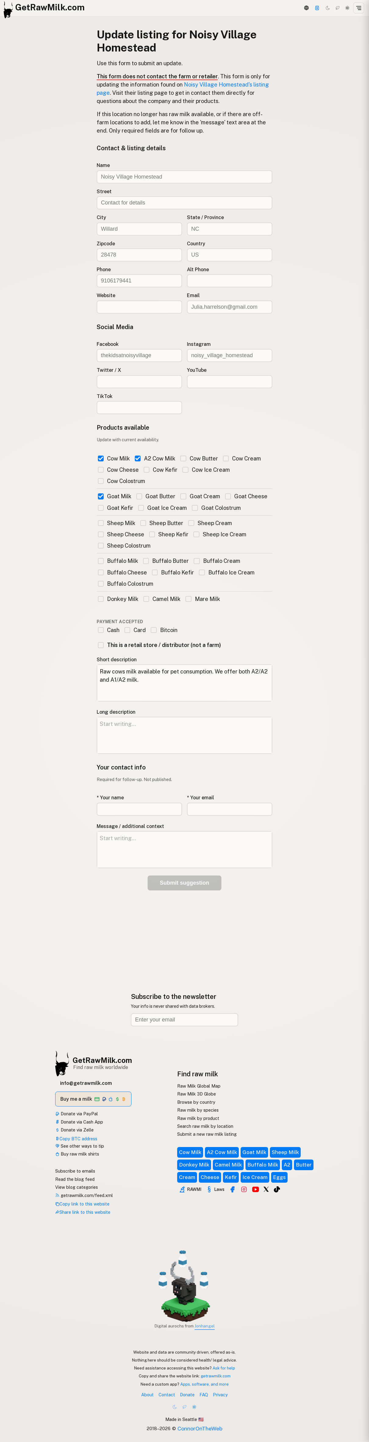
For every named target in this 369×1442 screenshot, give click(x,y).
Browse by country (196, 1102)
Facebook (108, 344)
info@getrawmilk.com (86, 1083)
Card (135, 630)
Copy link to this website (82, 1203)
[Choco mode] (337, 8)
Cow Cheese (118, 470)
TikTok (105, 396)
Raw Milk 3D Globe (196, 1093)
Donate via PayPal (76, 1113)
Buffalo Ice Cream (226, 572)
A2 (287, 1165)
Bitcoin (164, 630)
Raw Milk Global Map (198, 1086)
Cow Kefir (160, 470)
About (147, 1394)
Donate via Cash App (79, 1121)
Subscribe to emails (75, 1171)
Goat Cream (200, 496)
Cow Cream (242, 458)
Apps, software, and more (204, 1384)
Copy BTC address (76, 1138)
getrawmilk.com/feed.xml (84, 1195)
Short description (117, 659)
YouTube (196, 370)
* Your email (200, 798)
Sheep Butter (161, 523)
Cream (187, 1177)
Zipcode (106, 244)
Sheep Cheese (121, 534)
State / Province (205, 217)
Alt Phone (198, 269)
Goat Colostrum (216, 508)
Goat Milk (114, 496)
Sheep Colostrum (124, 545)
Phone (104, 269)
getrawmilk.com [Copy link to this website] (216, 1375)
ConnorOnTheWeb (199, 1428)
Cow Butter (199, 458)
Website (106, 295)
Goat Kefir (115, 508)
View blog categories (76, 1187)
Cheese (210, 1177)
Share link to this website (82, 1212)
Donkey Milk (118, 599)
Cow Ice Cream (206, 470)
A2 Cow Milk (155, 458)
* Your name (110, 798)
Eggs (279, 1177)
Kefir (231, 1177)
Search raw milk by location (205, 1126)
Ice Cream (254, 1177)
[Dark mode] (328, 8)
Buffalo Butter (166, 561)
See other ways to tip (79, 1146)
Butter (304, 1165)
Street (104, 191)
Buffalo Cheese (122, 572)
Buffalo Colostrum (125, 584)
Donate (187, 1394)
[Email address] (184, 1019)
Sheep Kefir (168, 534)
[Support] (317, 8)
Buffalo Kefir (173, 572)
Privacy (220, 1394)
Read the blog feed (75, 1179)
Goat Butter (155, 496)
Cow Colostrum (121, 481)
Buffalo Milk (118, 561)
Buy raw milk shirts (77, 1153)
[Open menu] (358, 7)
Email (193, 295)
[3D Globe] (306, 8)
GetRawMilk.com (102, 1060)
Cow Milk (114, 458)
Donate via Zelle (74, 1129)
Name (103, 165)
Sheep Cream (210, 523)
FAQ (203, 1394)
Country (196, 244)
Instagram (199, 344)
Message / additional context (130, 826)
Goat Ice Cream (162, 508)
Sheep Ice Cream (219, 534)
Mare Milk (202, 599)
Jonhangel (205, 1325)
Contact (167, 1394)
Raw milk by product (198, 1118)
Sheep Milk (116, 523)
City (101, 217)
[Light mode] (347, 8)
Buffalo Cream (217, 561)
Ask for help (224, 1368)
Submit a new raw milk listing (207, 1134)
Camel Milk (162, 599)
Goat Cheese (246, 496)
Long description (116, 712)
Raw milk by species (198, 1110)
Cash (109, 630)
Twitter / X (109, 370)
